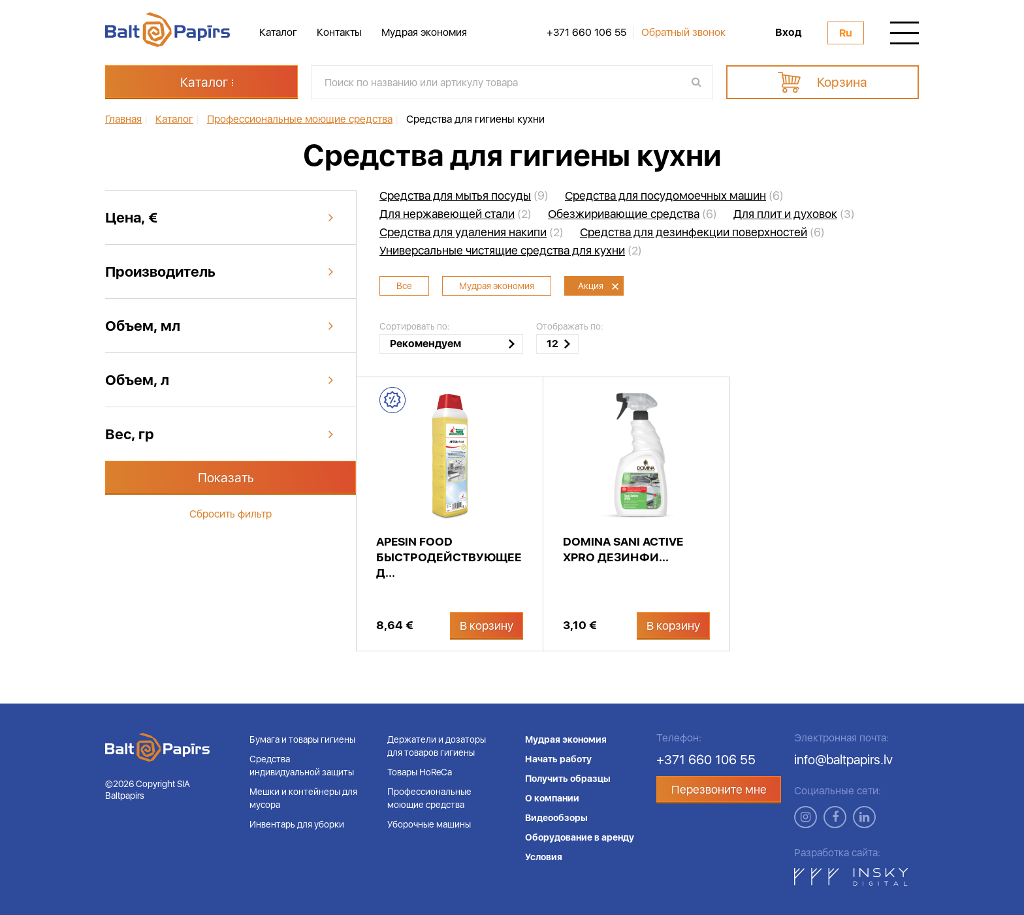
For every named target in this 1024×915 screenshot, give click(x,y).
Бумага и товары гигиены (302, 739)
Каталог (278, 32)
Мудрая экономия (424, 32)
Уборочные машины (429, 824)
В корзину (486, 625)
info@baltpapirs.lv (843, 760)
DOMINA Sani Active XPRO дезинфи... (623, 549)
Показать (226, 478)
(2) (455, 214)
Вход (788, 32)
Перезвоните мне (719, 789)
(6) (674, 196)
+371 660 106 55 (586, 32)
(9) (464, 196)
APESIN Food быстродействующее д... (449, 557)
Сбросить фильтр (230, 514)
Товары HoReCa (419, 772)
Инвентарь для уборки (296, 824)
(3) (794, 214)
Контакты (339, 32)
